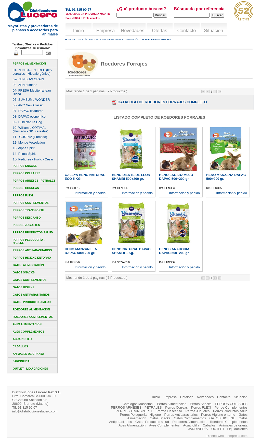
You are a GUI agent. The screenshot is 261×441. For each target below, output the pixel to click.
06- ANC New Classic (28, 105)
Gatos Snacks (24, 272)
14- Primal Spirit (24, 154)
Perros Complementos (31, 202)
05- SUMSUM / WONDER (31, 100)
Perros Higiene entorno (32, 257)
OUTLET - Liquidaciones (30, 368)
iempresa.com (237, 436)
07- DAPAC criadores (28, 111)
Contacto (186, 30)
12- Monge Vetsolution (29, 142)
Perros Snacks (25, 165)
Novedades (132, 30)
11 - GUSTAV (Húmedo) (30, 137)
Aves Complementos (28, 331)
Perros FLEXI (23, 195)
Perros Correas (26, 188)
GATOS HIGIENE (23, 287)
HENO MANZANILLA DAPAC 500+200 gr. (81, 251)
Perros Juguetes (26, 224)
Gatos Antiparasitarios (31, 294)
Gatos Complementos (29, 279)
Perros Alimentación (29, 63)
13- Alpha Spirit (24, 148)
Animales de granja (28, 353)
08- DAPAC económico (29, 116)
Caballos (20, 346)
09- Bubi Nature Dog (27, 122)
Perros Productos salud (33, 232)
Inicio (78, 30)
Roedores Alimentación (31, 309)
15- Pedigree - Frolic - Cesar (33, 159)
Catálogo (186, 397)
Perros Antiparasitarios (32, 250)
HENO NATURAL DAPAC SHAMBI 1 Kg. (131, 251)
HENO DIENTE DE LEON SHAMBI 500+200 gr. (131, 177)
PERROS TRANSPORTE (28, 210)
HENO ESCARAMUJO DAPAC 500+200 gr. (176, 177)
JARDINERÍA (21, 361)
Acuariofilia (22, 339)
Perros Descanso (27, 217)
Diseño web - (216, 436)
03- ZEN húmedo (25, 85)
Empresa (105, 30)
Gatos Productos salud (32, 302)
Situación (213, 30)
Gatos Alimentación (28, 265)
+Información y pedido (89, 193)
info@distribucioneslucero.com (34, 411)
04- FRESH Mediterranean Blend (32, 92)
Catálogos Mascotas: (138, 404)
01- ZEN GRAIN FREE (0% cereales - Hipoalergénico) (32, 71)
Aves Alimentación (27, 324)
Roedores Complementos (33, 316)
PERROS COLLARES (26, 173)
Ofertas (159, 30)
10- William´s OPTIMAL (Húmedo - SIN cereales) (30, 129)
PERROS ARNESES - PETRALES (34, 180)
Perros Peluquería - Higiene (29, 241)
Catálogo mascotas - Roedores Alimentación (110, 39)
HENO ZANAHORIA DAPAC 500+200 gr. (174, 251)
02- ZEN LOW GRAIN (28, 79)
